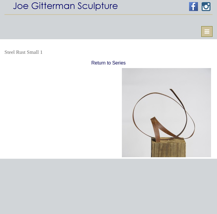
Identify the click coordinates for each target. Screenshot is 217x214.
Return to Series (108, 62)
